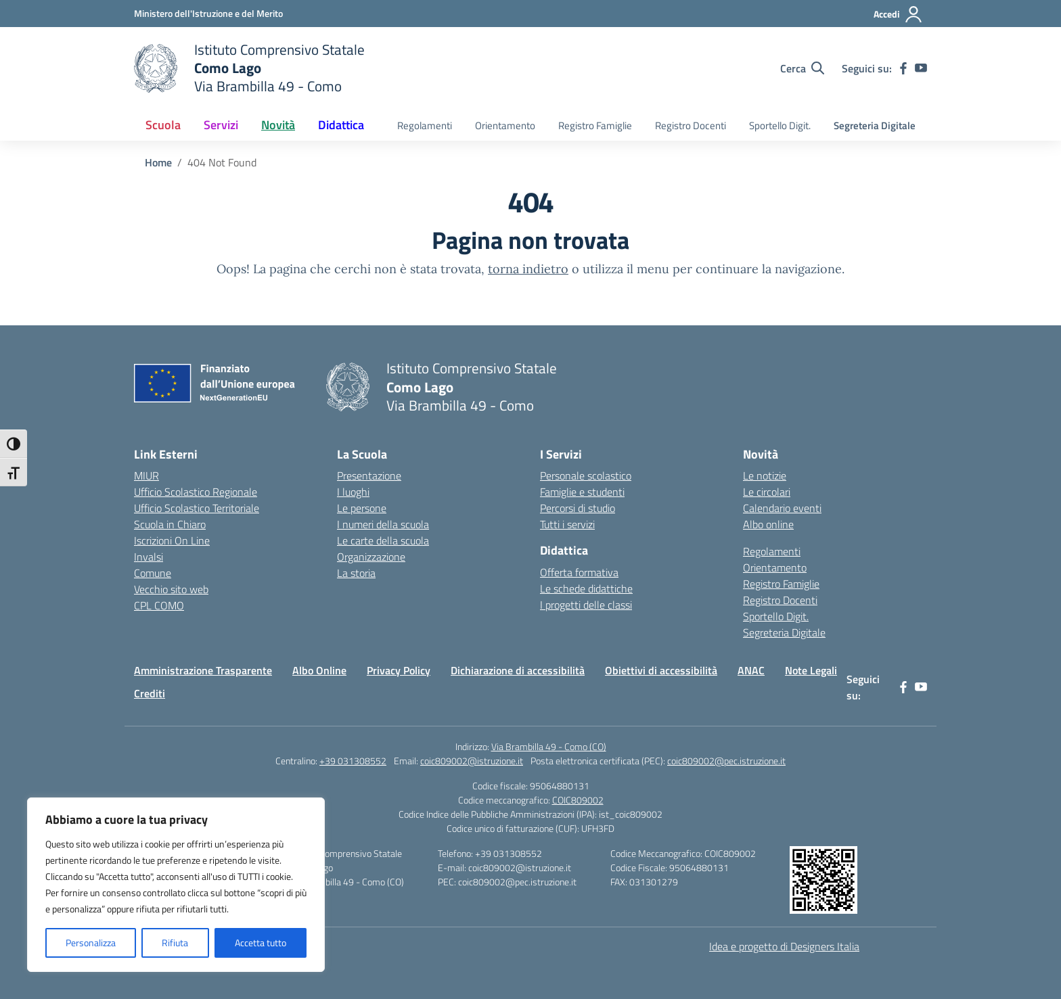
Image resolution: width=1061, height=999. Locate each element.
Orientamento (505, 125)
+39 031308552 (352, 760)
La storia (356, 573)
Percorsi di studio (577, 508)
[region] (176, 884)
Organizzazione (371, 557)
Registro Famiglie (595, 125)
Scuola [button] (163, 125)
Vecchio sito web (171, 589)
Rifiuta (175, 942)
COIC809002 (578, 800)
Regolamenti (424, 125)
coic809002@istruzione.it (471, 760)
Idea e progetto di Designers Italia (784, 946)
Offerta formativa (579, 572)
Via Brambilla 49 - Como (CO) (548, 746)
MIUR (146, 475)
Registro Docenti (690, 125)
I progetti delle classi (586, 605)
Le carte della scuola (383, 540)
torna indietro (528, 269)
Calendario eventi (782, 508)
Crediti (149, 693)
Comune (152, 573)
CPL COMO (159, 605)
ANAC (751, 670)
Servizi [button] (221, 125)
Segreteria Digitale (875, 125)
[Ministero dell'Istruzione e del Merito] (208, 13)
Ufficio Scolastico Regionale (195, 492)
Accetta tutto (260, 942)
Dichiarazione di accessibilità (518, 670)
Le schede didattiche (586, 588)
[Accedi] (898, 14)
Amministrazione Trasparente (203, 670)
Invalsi (148, 557)
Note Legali (811, 670)
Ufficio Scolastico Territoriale (196, 508)
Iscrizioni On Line (172, 540)
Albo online (768, 524)
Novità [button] (278, 125)
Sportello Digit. (780, 125)
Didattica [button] (341, 125)
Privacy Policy (398, 670)
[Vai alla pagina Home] (158, 162)
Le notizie (764, 475)
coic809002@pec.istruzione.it (726, 760)
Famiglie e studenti (582, 492)
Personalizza (91, 942)
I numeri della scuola (383, 524)
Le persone (361, 508)
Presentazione (369, 475)
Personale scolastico (585, 475)
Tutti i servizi (567, 524)
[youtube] (921, 68)
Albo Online (319, 670)
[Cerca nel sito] (802, 68)
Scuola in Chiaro (170, 524)
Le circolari (766, 492)
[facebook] (903, 68)
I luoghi (353, 492)
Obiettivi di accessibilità (661, 670)
